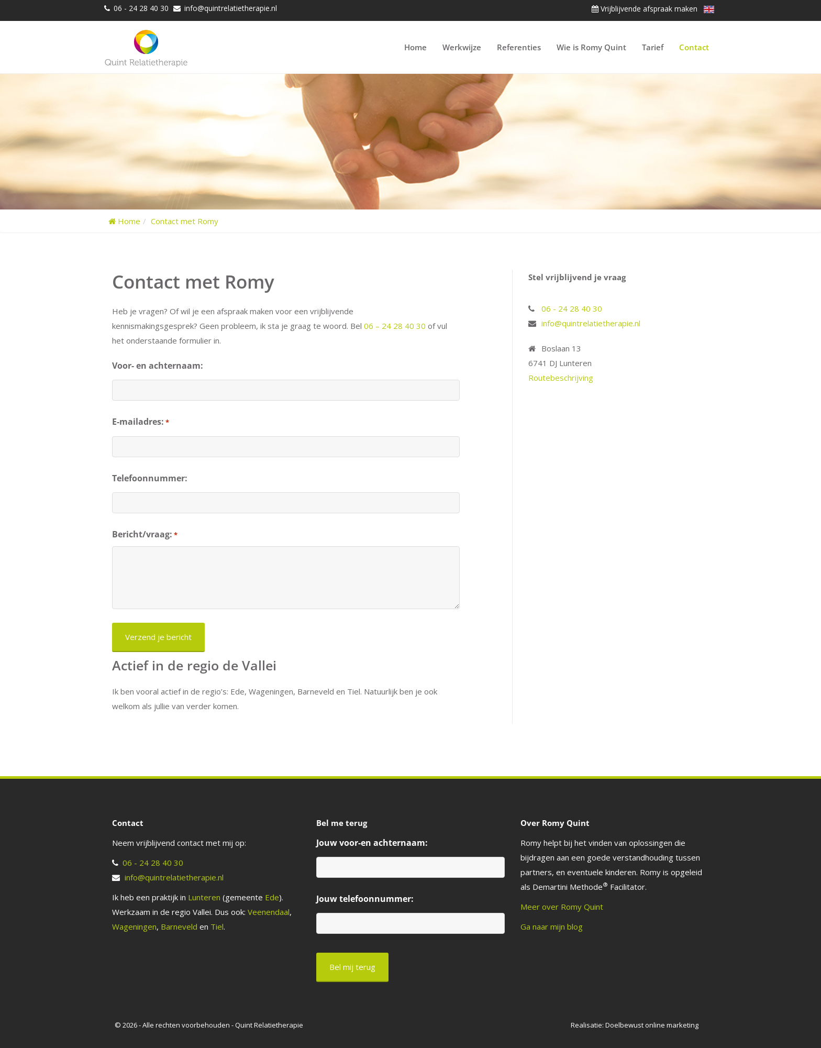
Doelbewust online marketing (651, 1025)
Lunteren (204, 897)
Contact (694, 47)
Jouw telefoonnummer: (365, 898)
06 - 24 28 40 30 (141, 8)
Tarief (652, 47)
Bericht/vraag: (144, 534)
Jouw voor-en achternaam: (372, 842)
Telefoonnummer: (149, 478)
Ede (272, 897)
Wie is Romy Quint (591, 47)
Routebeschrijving (560, 377)
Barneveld (179, 926)
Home (415, 47)
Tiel (217, 926)
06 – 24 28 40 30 (395, 326)
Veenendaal (269, 912)
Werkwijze (461, 47)
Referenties (519, 47)
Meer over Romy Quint (561, 906)
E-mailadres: (140, 422)
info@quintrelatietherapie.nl (230, 8)
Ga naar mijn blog (551, 926)
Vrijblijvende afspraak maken (644, 9)
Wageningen (134, 926)
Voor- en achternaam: (157, 365)
